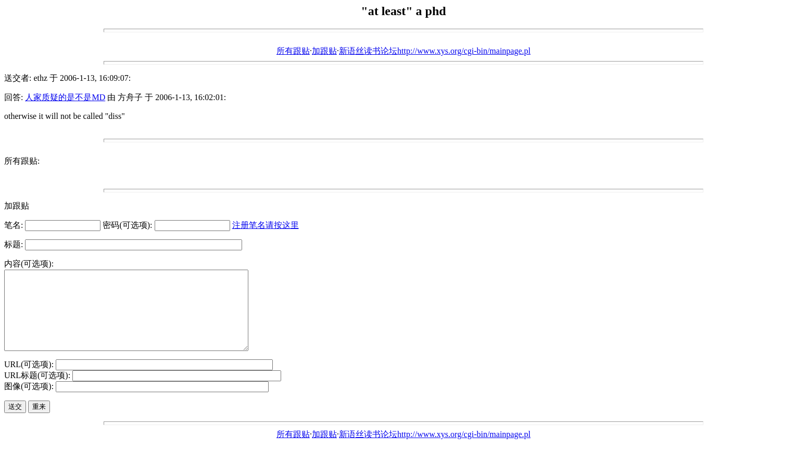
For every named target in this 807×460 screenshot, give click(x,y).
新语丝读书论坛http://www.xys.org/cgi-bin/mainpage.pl (435, 50)
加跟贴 (324, 50)
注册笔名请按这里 (265, 225)
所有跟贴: (22, 160)
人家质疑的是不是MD (65, 97)
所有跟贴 (293, 50)
